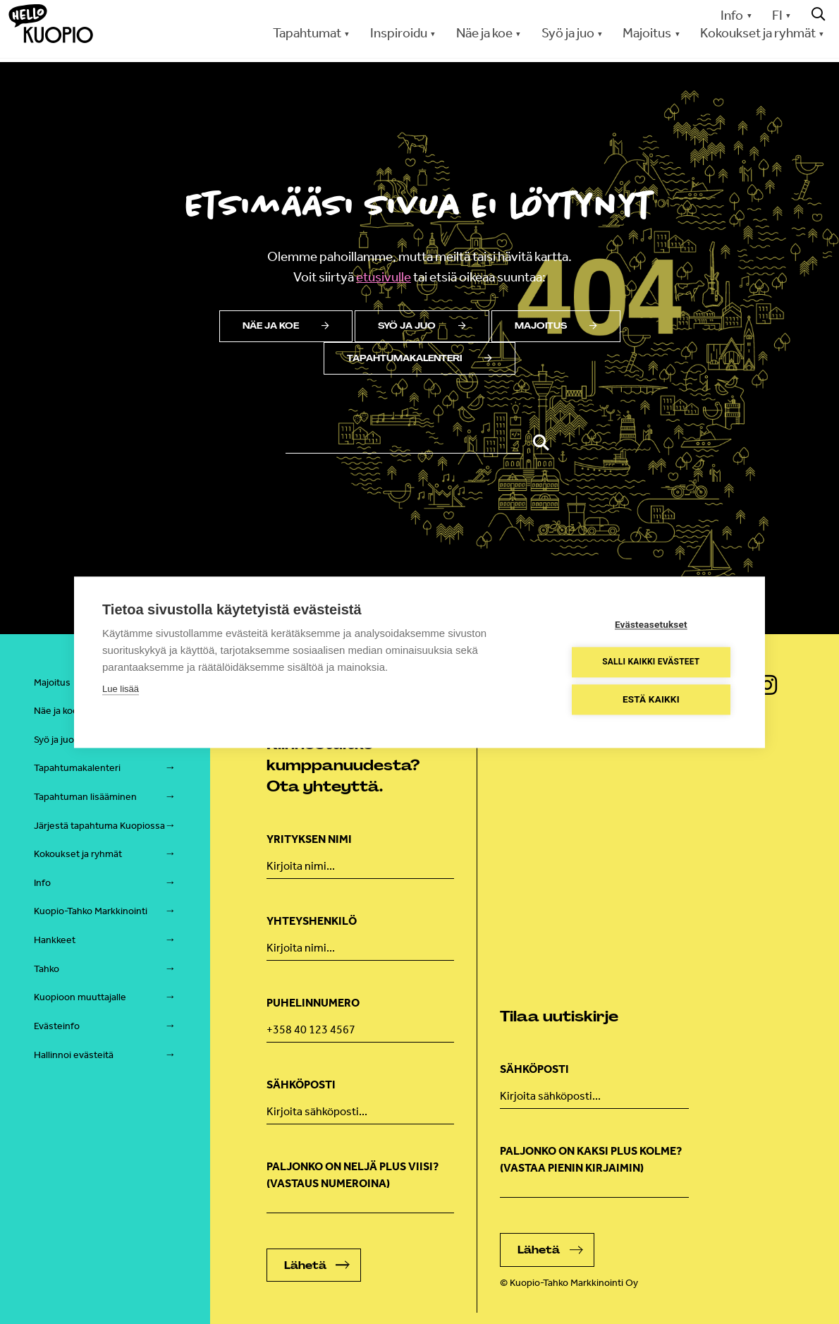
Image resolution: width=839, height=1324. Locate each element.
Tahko (46, 969)
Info (732, 15)
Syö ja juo (567, 33)
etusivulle (383, 277)
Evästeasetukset (652, 624)
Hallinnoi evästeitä (74, 1055)
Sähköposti (301, 1084)
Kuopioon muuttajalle (80, 997)
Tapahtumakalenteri (419, 358)
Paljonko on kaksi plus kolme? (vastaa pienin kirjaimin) (591, 1159)
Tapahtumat (307, 33)
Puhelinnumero (313, 1002)
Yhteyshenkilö (312, 921)
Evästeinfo (57, 1026)
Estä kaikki (651, 699)
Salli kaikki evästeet (651, 662)
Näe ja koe (484, 33)
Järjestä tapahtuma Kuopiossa (99, 826)
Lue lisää (120, 689)
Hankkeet (54, 940)
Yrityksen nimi (309, 839)
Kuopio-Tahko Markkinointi (90, 911)
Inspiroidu (398, 33)
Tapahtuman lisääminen (85, 797)
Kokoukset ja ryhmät (758, 33)
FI (777, 15)
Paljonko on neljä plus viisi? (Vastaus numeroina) (353, 1175)
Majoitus (647, 33)
